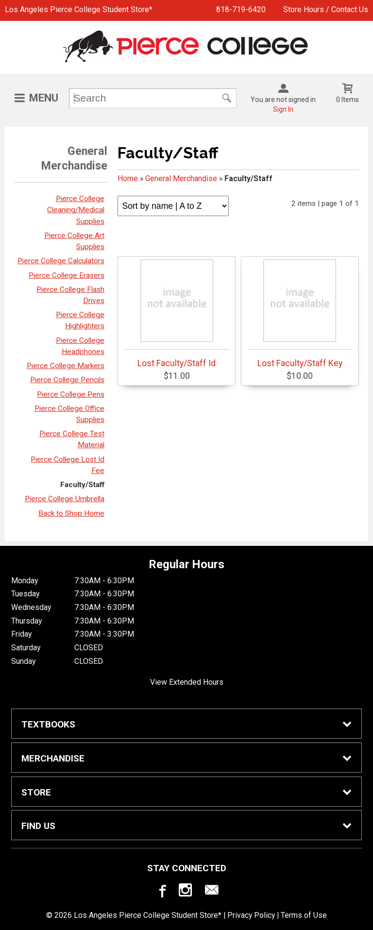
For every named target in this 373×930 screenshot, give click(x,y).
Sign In (283, 109)
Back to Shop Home (71, 513)
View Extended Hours (186, 682)
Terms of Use (304, 915)
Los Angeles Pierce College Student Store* (79, 9)
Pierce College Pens (70, 394)
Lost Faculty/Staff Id (176, 313)
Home (128, 178)
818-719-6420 (241, 9)
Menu (43, 98)
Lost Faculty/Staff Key (300, 313)
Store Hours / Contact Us (325, 9)
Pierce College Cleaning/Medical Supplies (75, 209)
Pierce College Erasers (66, 275)
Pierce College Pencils (67, 379)
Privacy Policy (251, 915)
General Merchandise (181, 178)
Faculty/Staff (82, 484)
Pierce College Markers (65, 365)
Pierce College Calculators (60, 260)
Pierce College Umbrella (64, 498)
